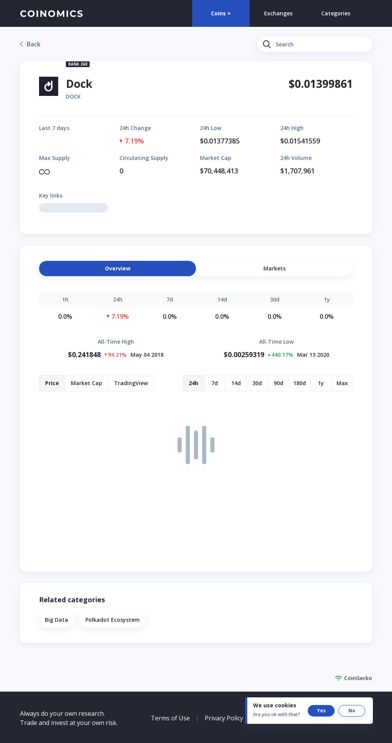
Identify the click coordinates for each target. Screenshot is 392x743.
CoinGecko (353, 678)
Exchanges (278, 13)
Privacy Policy (224, 718)
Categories (335, 13)
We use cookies (274, 705)
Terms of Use (170, 718)
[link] (30, 44)
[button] (274, 268)
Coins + (221, 13)
